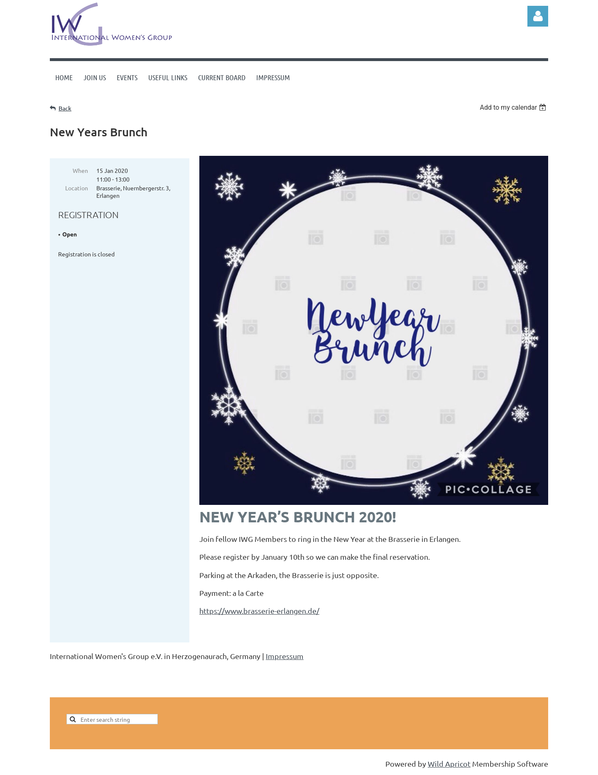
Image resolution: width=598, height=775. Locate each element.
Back (65, 108)
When (80, 170)
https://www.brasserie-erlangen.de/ (259, 610)
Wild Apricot (449, 764)
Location (76, 188)
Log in (537, 16)
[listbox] (514, 107)
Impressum (285, 656)
